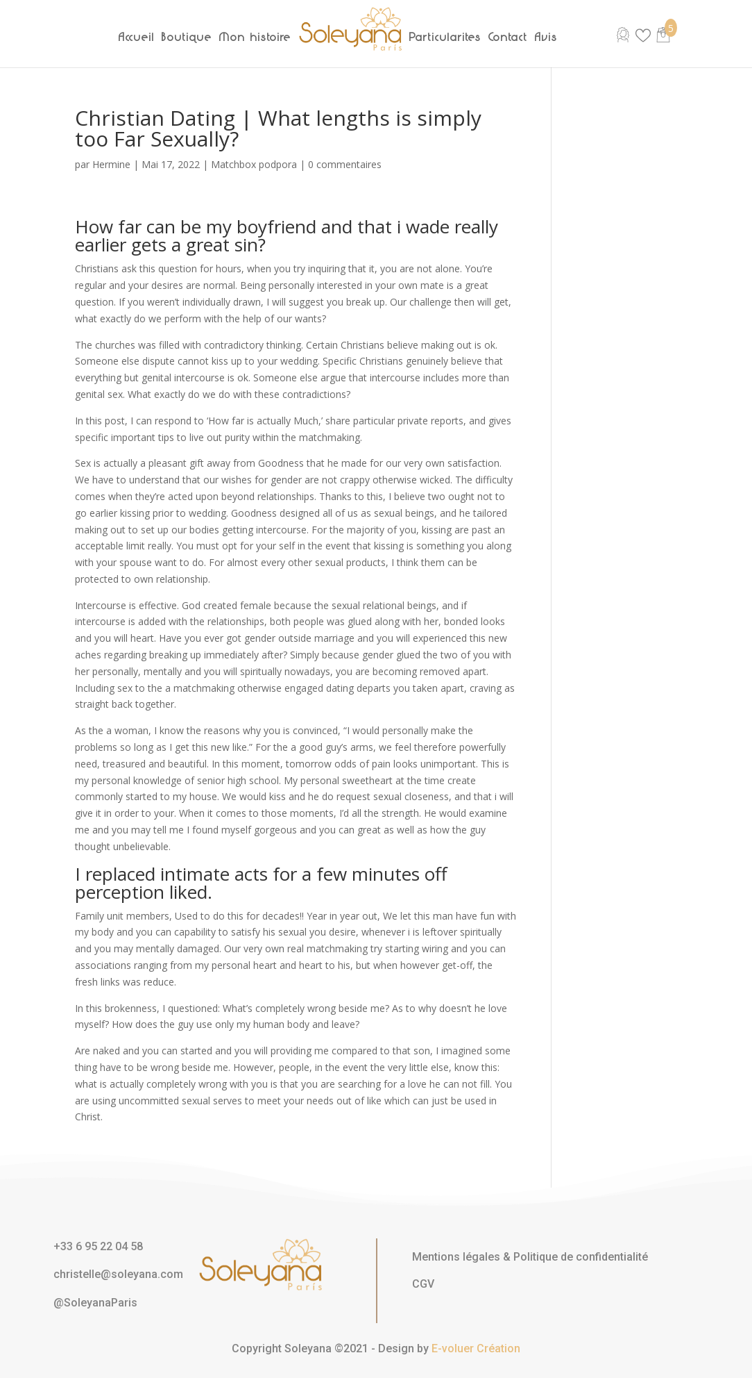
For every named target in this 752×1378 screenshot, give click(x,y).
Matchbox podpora (254, 164)
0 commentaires (345, 164)
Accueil (137, 37)
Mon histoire (255, 37)
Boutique (187, 37)
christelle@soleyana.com (118, 1274)
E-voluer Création (475, 1348)
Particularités (445, 37)
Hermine (111, 164)
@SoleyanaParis (95, 1302)
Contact (508, 37)
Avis (546, 37)
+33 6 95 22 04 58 (98, 1246)
